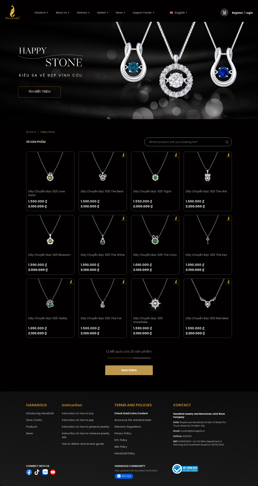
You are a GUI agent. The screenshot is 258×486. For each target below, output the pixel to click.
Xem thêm (129, 370)
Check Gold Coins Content (131, 413)
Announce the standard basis (132, 420)
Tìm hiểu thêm (39, 92)
